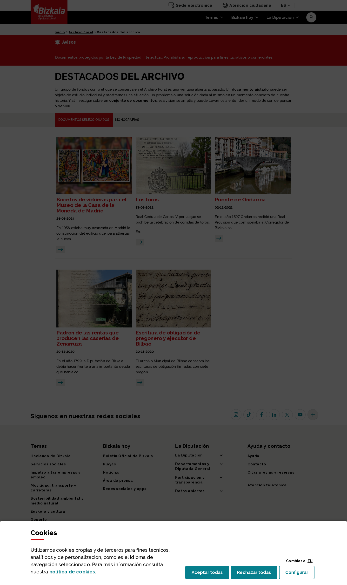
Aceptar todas (210, 574)
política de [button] (72, 572)
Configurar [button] (299, 574)
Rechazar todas (257, 574)
